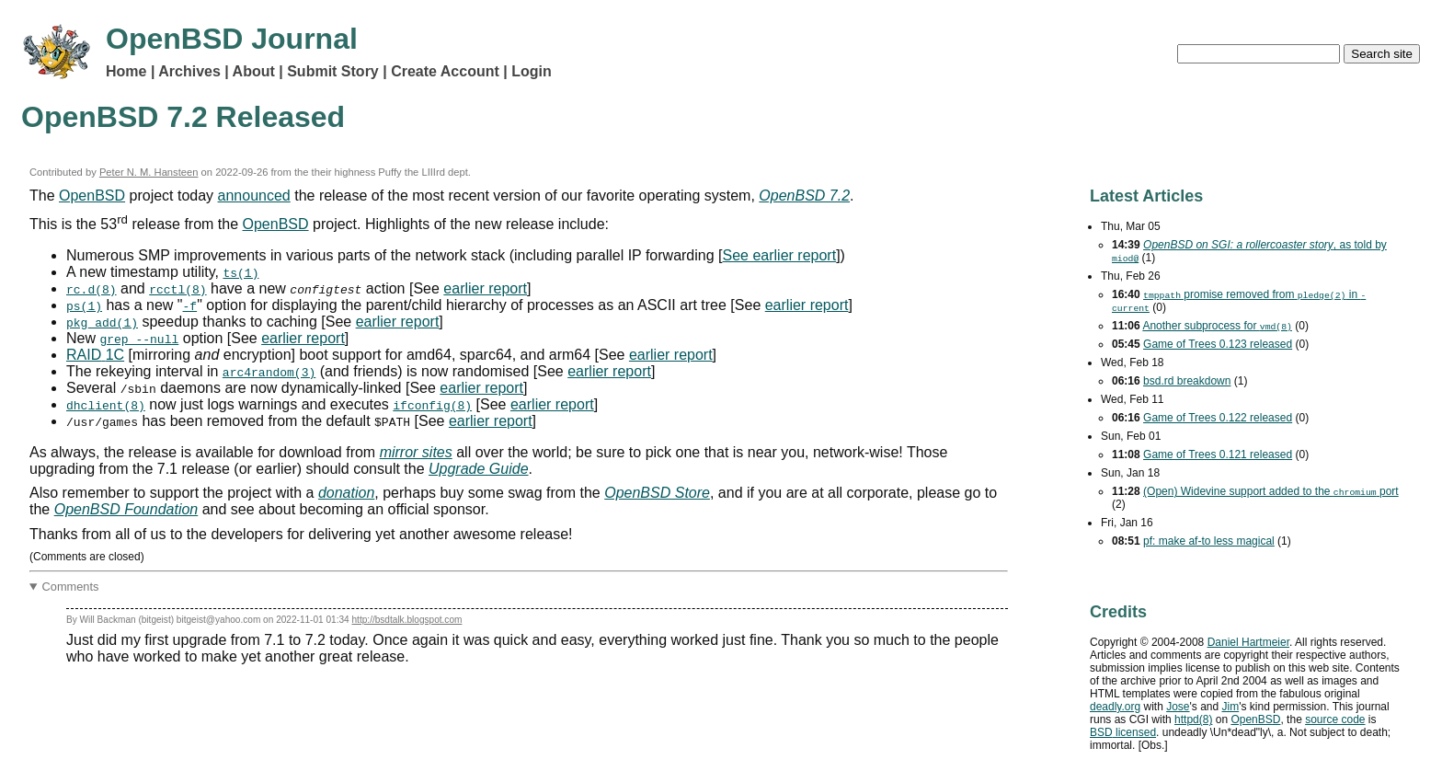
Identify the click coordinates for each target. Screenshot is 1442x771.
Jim (1231, 706)
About (254, 71)
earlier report (485, 288)
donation (346, 493)
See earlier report (780, 255)
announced (254, 195)
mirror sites (416, 452)
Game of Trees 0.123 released (1217, 344)
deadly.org (1115, 706)
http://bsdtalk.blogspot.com (407, 620)
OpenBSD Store (657, 493)
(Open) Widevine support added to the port (1271, 491)
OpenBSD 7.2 (804, 195)
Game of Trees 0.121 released (1217, 454)
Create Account (445, 71)
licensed (1123, 732)
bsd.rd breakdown (1186, 380)
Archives (189, 71)
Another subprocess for (1217, 325)
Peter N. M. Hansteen (149, 172)
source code (1335, 719)
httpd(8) (1193, 719)
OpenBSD (92, 195)
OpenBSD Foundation (126, 509)
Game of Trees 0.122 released (1217, 417)
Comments (70, 586)
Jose (1177, 706)
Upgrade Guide (479, 469)
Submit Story (333, 71)
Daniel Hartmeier (1248, 642)
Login (531, 71)
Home (126, 71)
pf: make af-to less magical (1209, 541)
